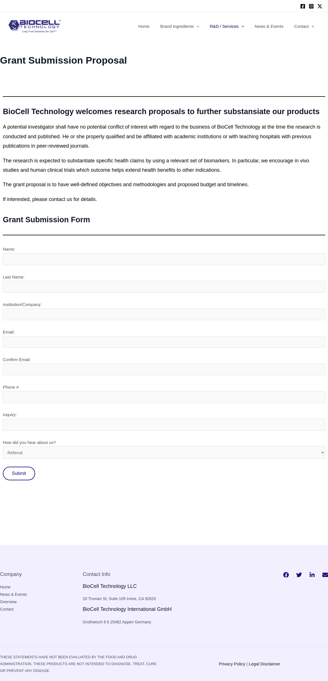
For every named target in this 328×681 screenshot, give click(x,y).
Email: (164, 339)
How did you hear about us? (164, 458)
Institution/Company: (164, 311)
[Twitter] (299, 575)
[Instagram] (311, 6)
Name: (164, 256)
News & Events (272, 26)
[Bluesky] (325, 575)
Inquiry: (164, 421)
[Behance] (312, 575)
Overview (8, 602)
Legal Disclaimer (264, 663)
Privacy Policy (232, 663)
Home (153, 26)
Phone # (164, 394)
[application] (204, 26)
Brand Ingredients (187, 26)
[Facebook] (302, 6)
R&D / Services (232, 26)
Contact (305, 26)
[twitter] (319, 6)
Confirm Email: (164, 366)
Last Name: (164, 284)
